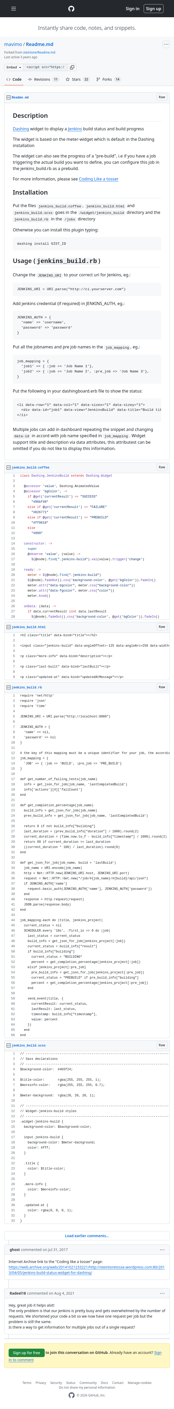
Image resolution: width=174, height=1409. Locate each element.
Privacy (41, 1383)
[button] (72, 67)
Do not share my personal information (87, 1387)
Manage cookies (140, 1383)
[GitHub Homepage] (71, 1395)
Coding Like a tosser (98, 179)
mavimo (13, 44)
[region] (87, 281)
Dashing (21, 129)
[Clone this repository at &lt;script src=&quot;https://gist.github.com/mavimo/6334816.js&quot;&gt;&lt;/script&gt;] (45, 67)
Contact (118, 1383)
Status (70, 1383)
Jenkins (75, 129)
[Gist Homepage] (71, 8)
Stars (78, 79)
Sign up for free (26, 1352)
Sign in (133, 8)
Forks (108, 79)
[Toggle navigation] (13, 8)
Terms (27, 1383)
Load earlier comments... (87, 1235)
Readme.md (39, 44)
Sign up (153, 8)
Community (88, 1383)
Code (14, 79)
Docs (104, 1383)
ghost (15, 1249)
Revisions (44, 79)
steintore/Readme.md (39, 52)
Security (56, 1383)
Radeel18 (18, 1293)
